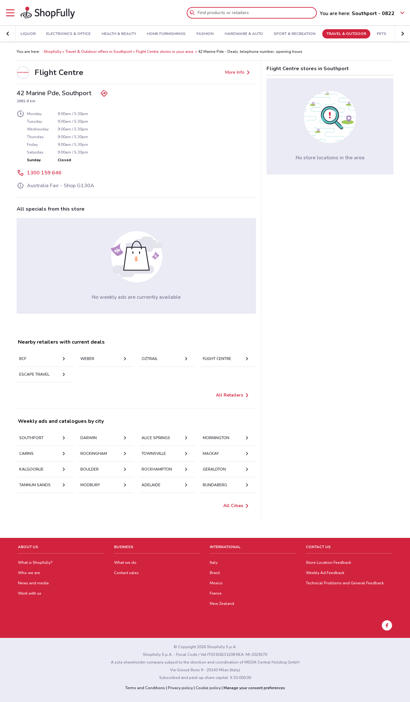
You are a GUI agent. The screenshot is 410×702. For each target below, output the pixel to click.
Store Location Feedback (328, 562)
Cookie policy (208, 687)
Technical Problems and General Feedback (345, 583)
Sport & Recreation (278, 34)
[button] (7, 33)
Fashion (188, 34)
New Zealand (222, 603)
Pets (365, 34)
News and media (33, 583)
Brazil (215, 572)
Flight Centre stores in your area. (165, 51)
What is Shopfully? (35, 562)
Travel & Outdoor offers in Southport (98, 51)
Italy (213, 562)
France (216, 593)
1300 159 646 (44, 172)
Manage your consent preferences (254, 687)
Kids (384, 34)
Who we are (29, 572)
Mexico (216, 583)
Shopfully (53, 51)
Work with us (29, 593)
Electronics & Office (51, 34)
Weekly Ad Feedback (325, 572)
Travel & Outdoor (329, 34)
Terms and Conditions (145, 687)
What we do (125, 562)
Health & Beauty (102, 34)
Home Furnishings (149, 34)
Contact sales (126, 572)
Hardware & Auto (227, 34)
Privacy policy (180, 687)
